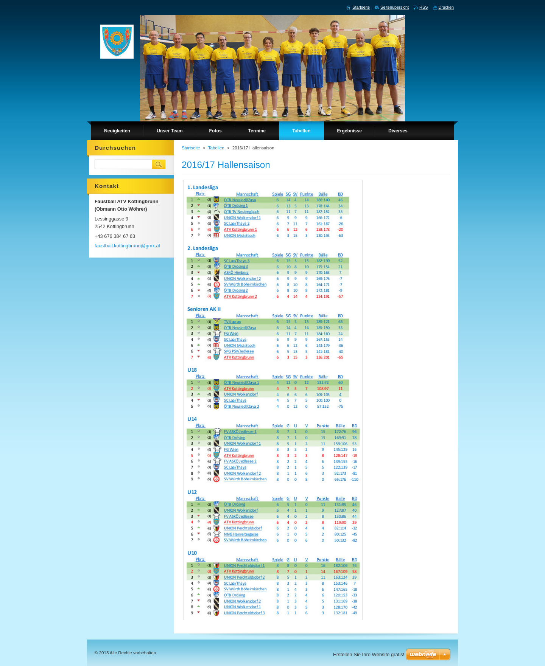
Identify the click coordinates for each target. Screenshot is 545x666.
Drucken (446, 7)
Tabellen (216, 148)
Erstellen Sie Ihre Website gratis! (368, 654)
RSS (423, 7)
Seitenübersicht (394, 7)
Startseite (191, 148)
